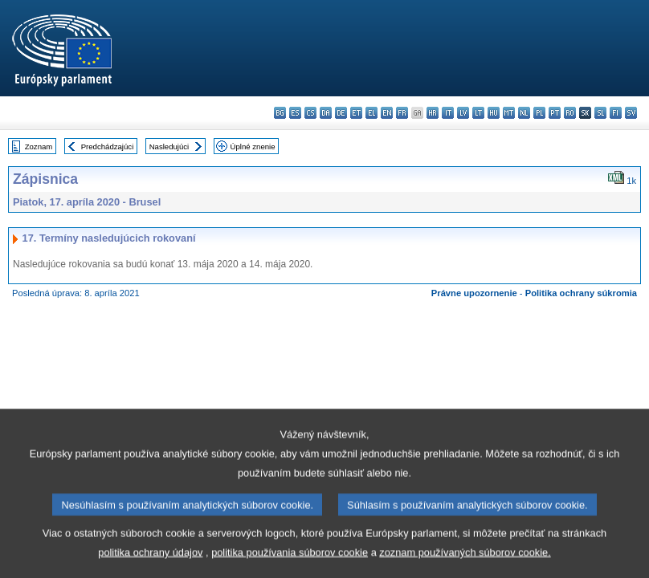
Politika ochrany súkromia (581, 293)
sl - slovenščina (600, 113)
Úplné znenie (253, 146)
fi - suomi (616, 113)
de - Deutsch (341, 113)
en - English (387, 113)
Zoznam (39, 146)
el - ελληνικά (371, 113)
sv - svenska (631, 113)
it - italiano (448, 113)
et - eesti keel (356, 113)
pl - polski (539, 113)
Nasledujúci (169, 146)
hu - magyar (494, 113)
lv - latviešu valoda (463, 113)
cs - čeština (310, 113)
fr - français (402, 113)
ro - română (570, 113)
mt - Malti (509, 113)
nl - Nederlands (524, 113)
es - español (295, 113)
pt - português (555, 113)
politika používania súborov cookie (289, 562)
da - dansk (326, 113)
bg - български (280, 113)
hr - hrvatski (433, 113)
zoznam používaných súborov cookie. (464, 562)
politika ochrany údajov (150, 562)
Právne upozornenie (474, 293)
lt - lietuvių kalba (478, 113)
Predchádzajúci (107, 146)
